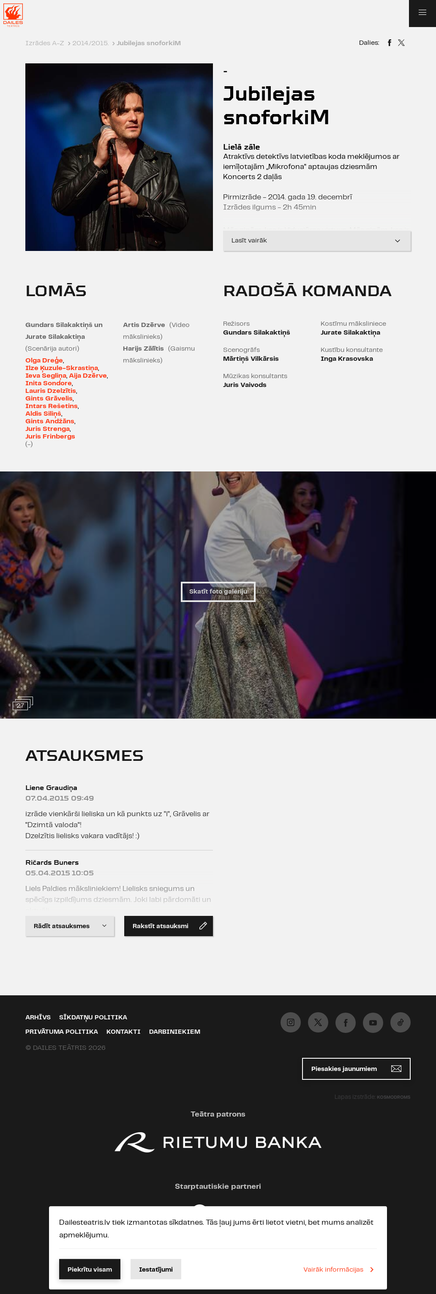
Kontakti (123, 1032)
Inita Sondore (48, 383)
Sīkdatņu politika (93, 1018)
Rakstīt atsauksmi (170, 925)
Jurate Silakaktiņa (350, 333)
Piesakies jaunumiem (356, 1068)
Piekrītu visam (90, 1270)
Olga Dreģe (44, 360)
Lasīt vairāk (317, 241)
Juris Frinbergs (50, 436)
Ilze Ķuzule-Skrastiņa (61, 368)
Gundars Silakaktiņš (256, 333)
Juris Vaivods (245, 385)
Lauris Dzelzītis (50, 391)
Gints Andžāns (49, 421)
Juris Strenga (47, 429)
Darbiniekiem (174, 1032)
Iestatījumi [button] (156, 1270)
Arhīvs (38, 1018)
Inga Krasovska (347, 359)
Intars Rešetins (51, 406)
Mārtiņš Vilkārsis (251, 359)
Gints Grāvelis (49, 398)
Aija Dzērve (88, 376)
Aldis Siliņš (43, 414)
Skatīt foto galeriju (218, 592)
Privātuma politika (61, 1032)
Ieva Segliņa (45, 376)
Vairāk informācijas (340, 1269)
